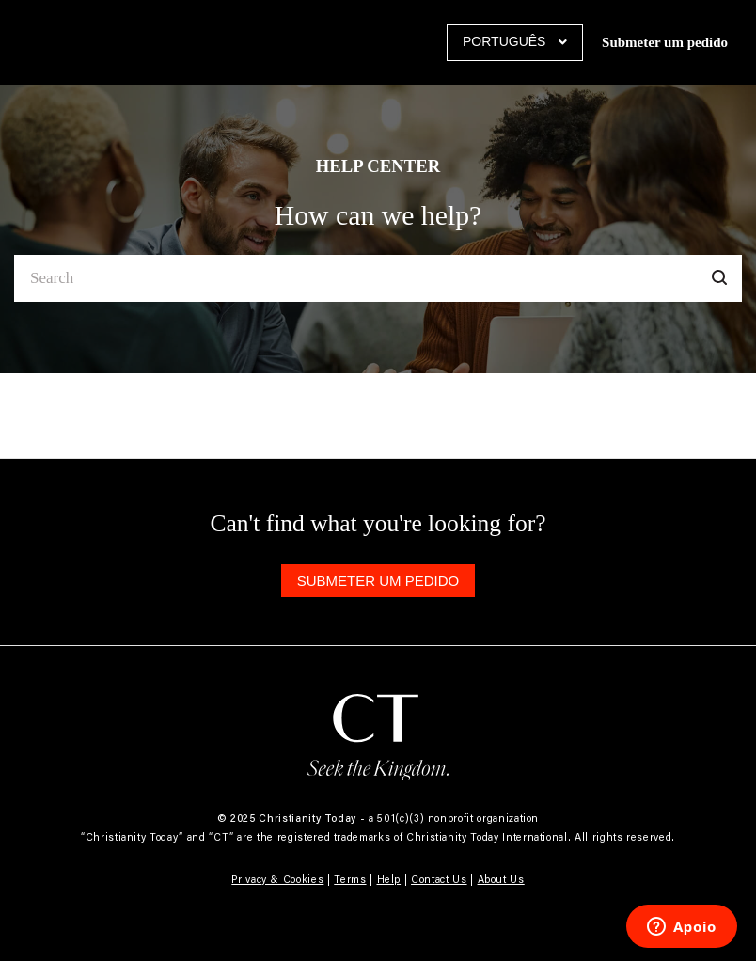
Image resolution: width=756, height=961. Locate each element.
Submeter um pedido (665, 42)
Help (389, 879)
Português (506, 41)
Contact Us (439, 879)
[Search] (378, 278)
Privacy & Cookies (277, 879)
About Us (501, 879)
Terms (350, 879)
